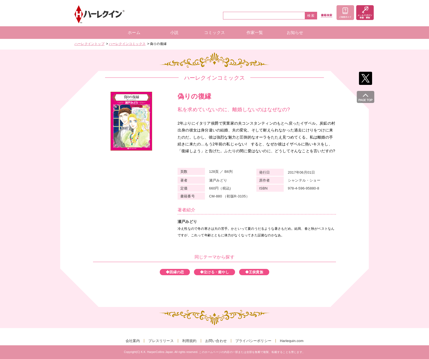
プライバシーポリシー (253, 341)
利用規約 (189, 341)
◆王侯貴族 (254, 272)
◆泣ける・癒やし (214, 272)
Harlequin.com (291, 341)
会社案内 (133, 341)
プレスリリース (160, 341)
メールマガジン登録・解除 (365, 12)
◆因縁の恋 (175, 272)
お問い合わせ (216, 341)
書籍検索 (326, 15)
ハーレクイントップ (89, 44)
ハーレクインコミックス (127, 44)
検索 (311, 16)
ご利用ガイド (345, 12)
